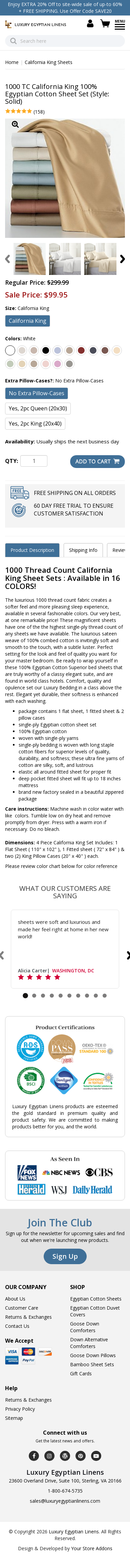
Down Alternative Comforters (89, 1342)
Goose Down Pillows (93, 1355)
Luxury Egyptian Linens (74, 1531)
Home (12, 62)
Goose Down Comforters (84, 1327)
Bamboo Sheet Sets (92, 1364)
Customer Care (21, 1308)
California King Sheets (48, 62)
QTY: (11, 461)
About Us (15, 1298)
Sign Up (65, 1256)
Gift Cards (81, 1373)
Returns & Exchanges (28, 1317)
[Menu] (120, 29)
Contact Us (17, 1326)
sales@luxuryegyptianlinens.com (65, 1501)
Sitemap (14, 1418)
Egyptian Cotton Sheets (96, 1298)
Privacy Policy (20, 1409)
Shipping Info (83, 550)
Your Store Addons (91, 1548)
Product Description (32, 550)
